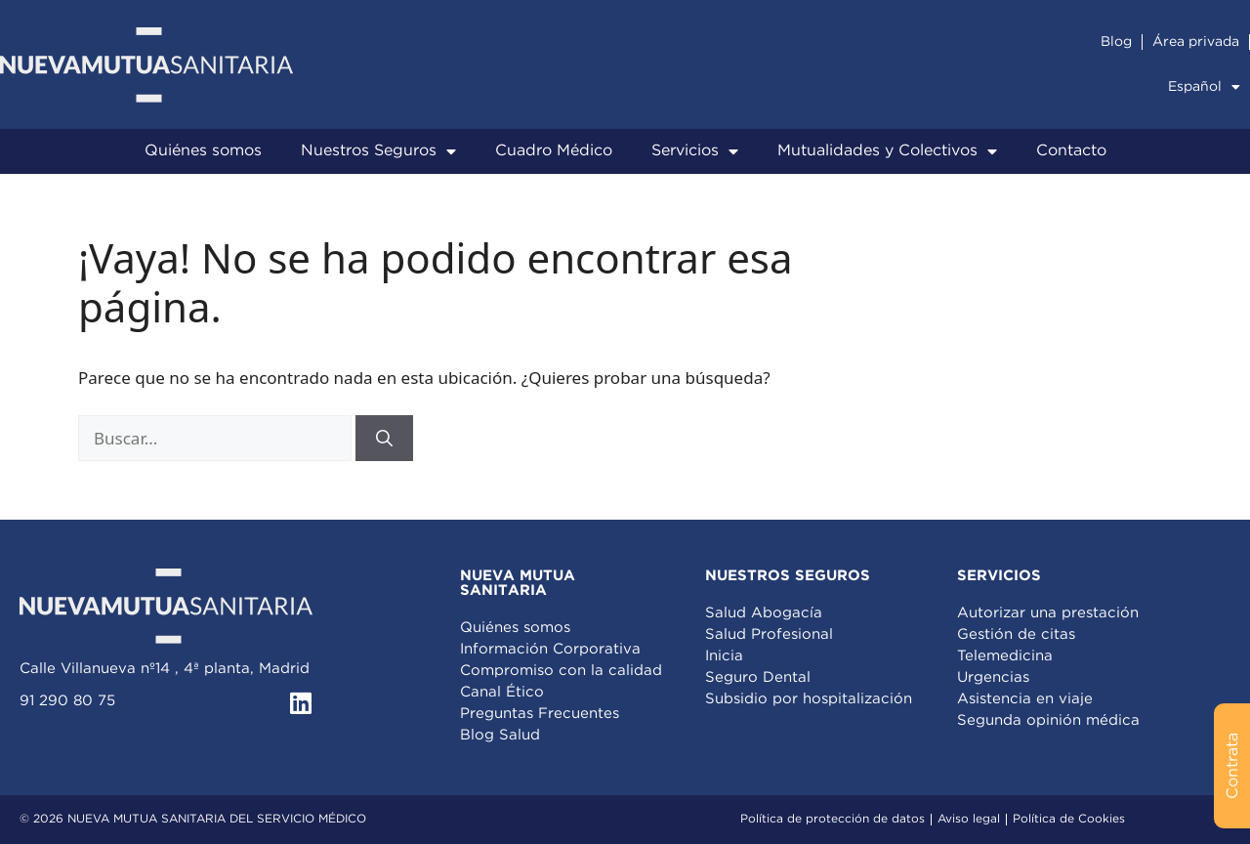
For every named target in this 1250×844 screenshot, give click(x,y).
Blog (1116, 42)
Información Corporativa (550, 649)
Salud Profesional (769, 634)
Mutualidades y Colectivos (887, 151)
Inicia (724, 656)
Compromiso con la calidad (561, 670)
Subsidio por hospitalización (808, 699)
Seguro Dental (758, 677)
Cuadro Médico (553, 151)
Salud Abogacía (763, 613)
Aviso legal (969, 819)
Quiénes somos (203, 151)
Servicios (694, 151)
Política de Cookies (1069, 819)
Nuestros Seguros (378, 151)
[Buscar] (384, 438)
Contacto (1071, 151)
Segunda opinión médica (1048, 720)
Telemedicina (1005, 656)
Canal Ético (502, 692)
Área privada (1195, 42)
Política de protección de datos (832, 819)
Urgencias (993, 677)
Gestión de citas (1016, 634)
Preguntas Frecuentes (539, 713)
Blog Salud (500, 735)
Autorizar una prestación (1048, 613)
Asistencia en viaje (1025, 699)
